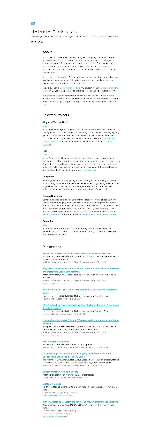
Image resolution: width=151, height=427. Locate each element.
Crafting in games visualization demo (58, 396)
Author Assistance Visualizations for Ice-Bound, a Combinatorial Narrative (80, 401)
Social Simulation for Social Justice (60, 371)
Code (45, 126)
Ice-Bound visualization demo (55, 417)
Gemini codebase (51, 214)
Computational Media (70, 88)
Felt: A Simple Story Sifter (56, 341)
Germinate (81, 211)
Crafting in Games (52, 383)
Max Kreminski (89, 170)
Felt (72, 138)
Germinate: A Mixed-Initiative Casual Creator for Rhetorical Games (76, 253)
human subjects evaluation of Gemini (98, 214)
